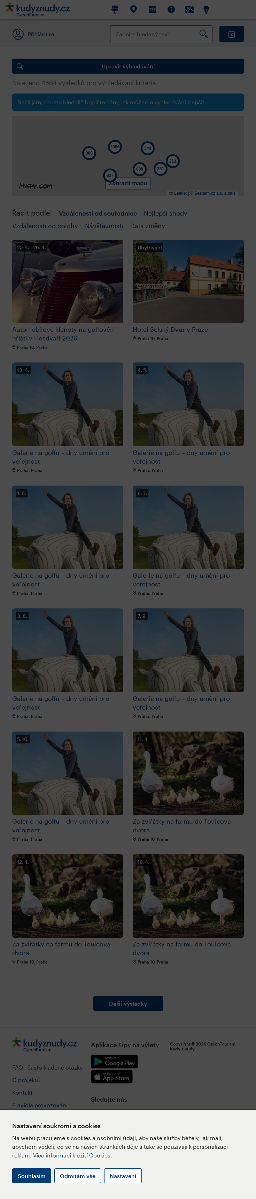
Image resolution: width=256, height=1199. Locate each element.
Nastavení (123, 1175)
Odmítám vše (77, 1175)
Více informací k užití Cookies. (72, 1155)
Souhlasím (32, 1175)
